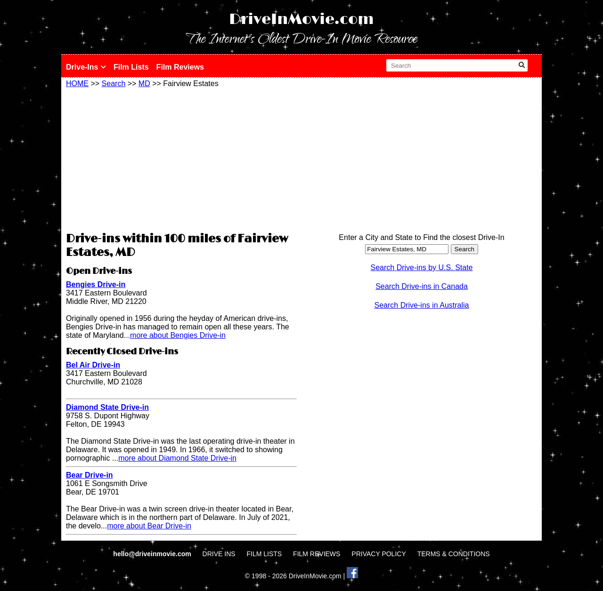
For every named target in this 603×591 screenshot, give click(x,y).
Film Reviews (180, 67)
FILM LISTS (264, 554)
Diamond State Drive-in (107, 407)
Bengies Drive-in (95, 284)
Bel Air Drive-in (93, 365)
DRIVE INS (219, 554)
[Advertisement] (181, 158)
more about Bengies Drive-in (178, 335)
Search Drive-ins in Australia (422, 305)
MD (144, 84)
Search (114, 84)
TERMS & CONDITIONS (453, 554)
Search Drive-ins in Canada (421, 286)
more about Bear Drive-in (149, 526)
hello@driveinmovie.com (153, 554)
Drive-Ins (86, 67)
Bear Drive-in (89, 475)
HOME (77, 84)
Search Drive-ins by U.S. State (422, 268)
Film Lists (131, 67)
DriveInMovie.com (301, 19)
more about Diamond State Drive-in (177, 458)
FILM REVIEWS (316, 554)
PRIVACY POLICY (378, 554)
